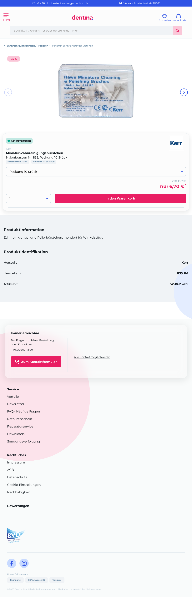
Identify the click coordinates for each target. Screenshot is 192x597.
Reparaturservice (20, 426)
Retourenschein (19, 419)
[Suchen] (177, 30)
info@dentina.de (22, 349)
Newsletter (15, 404)
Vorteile (13, 396)
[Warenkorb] (181, 19)
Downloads (15, 434)
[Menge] (28, 198)
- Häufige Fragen (26, 411)
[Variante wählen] (96, 171)
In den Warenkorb (120, 198)
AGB (10, 470)
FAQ (10, 411)
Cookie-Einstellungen (24, 485)
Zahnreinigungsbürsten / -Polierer (27, 45)
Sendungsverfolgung (23, 441)
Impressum (16, 462)
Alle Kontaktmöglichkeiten (92, 357)
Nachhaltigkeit (18, 492)
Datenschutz (17, 477)
